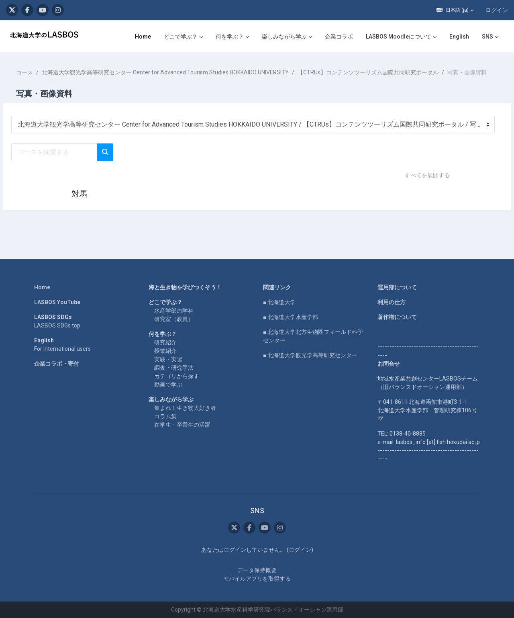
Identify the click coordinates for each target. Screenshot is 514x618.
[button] (455, 10)
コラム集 (165, 416)
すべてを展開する (427, 183)
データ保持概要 (257, 570)
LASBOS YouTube (57, 302)
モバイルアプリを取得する (257, 578)
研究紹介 (165, 342)
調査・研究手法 (174, 367)
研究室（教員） (174, 319)
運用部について (397, 287)
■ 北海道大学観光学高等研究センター (310, 355)
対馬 (79, 202)
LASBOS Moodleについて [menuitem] (398, 36)
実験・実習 (168, 359)
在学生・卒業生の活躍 (182, 425)
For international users (62, 349)
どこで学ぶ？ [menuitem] (181, 36)
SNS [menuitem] (487, 36)
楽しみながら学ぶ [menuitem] (284, 36)
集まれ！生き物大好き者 (185, 408)
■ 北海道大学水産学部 (290, 317)
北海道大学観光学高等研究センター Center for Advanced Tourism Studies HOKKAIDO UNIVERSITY (184, 72)
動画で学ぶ (168, 384)
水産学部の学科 (174, 310)
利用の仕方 (391, 302)
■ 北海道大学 (279, 302)
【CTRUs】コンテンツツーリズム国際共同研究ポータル (387, 72)
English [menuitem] (459, 36)
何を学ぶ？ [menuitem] (230, 36)
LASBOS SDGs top (57, 325)
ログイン (496, 10)
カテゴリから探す (176, 376)
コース (43, 72)
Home (42, 287)
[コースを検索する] (74, 161)
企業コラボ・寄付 (56, 363)
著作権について (397, 317)
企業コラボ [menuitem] (339, 36)
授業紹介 (165, 351)
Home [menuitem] (143, 36)
